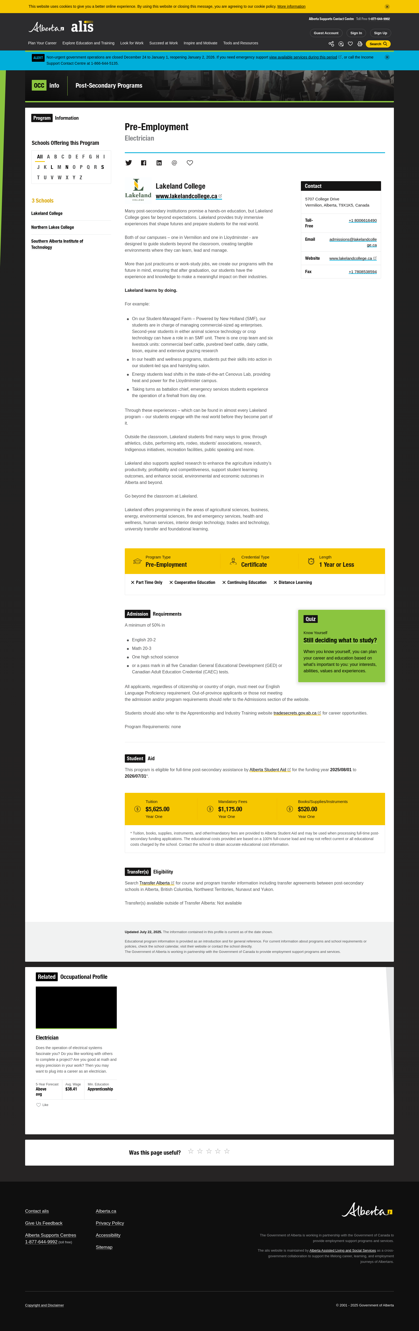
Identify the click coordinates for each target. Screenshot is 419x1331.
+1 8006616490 (363, 220)
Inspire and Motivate (200, 43)
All (40, 157)
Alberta (46, 27)
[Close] (387, 6)
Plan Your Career (42, 43)
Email (174, 162)
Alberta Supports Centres (50, 1235)
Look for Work (131, 43)
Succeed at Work (163, 43)
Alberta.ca (106, 1211)
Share (331, 43)
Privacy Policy (110, 1223)
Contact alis (37, 1211)
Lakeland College (47, 213)
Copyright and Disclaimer (44, 1305)
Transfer (156, 883)
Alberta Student (270, 769)
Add (341, 43)
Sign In (356, 33)
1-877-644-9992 (379, 19)
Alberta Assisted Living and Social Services (342, 1250)
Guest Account (326, 33)
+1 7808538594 (363, 271)
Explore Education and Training (89, 43)
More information (291, 6)
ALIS (82, 26)
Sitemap (104, 1247)
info (45, 85)
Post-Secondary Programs (109, 85)
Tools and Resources (240, 43)
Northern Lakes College (52, 227)
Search (375, 44)
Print (360, 43)
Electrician (57, 1042)
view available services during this (305, 57)
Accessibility (108, 1235)
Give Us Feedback (44, 1223)
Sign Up (380, 33)
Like (350, 43)
